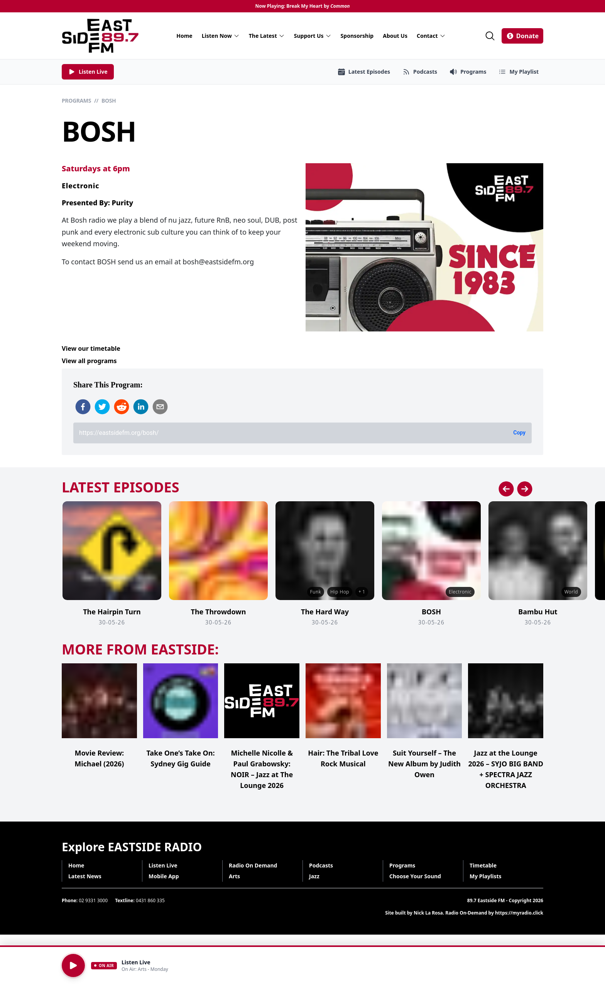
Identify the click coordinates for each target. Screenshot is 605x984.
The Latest (267, 35)
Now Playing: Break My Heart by (302, 6)
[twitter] (102, 406)
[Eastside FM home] (100, 36)
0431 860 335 (150, 900)
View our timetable (91, 348)
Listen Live (163, 865)
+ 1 (361, 591)
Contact (431, 35)
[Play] (73, 965)
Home (184, 35)
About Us (395, 35)
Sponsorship (357, 35)
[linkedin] (141, 406)
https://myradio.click (519, 913)
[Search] (490, 36)
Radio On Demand (253, 865)
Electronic (80, 185)
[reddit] (121, 406)
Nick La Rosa (428, 913)
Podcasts (321, 865)
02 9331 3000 (93, 900)
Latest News (84, 876)
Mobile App (164, 876)
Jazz (314, 876)
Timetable (483, 865)
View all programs (89, 361)
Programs (76, 100)
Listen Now (221, 35)
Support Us (312, 35)
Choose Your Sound (415, 876)
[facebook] (83, 406)
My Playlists (486, 876)
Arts (234, 876)
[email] (160, 406)
